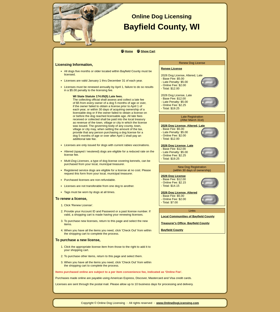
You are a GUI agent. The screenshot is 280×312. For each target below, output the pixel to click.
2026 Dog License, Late (177, 145)
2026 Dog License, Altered (179, 192)
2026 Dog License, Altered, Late (183, 125)
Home (129, 51)
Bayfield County (172, 230)
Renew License (171, 68)
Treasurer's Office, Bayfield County (185, 223)
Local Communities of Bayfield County (187, 216)
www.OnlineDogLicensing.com (177, 303)
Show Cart (148, 51)
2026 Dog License (173, 176)
